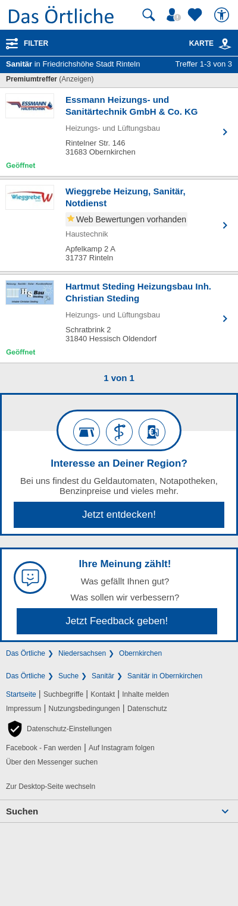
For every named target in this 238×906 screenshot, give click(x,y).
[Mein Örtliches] (175, 15)
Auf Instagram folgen (122, 748)
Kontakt (102, 694)
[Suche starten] (149, 15)
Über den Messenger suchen (52, 762)
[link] (225, 44)
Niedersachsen (82, 653)
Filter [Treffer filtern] (36, 43)
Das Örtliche (25, 653)
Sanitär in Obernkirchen (164, 676)
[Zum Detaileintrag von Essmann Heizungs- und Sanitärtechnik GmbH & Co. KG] (119, 132)
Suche (68, 676)
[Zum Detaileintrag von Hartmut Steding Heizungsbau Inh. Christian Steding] (119, 319)
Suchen (22, 811)
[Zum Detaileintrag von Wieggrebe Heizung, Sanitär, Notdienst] (119, 225)
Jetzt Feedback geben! (116, 621)
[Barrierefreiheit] (223, 15)
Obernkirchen (140, 653)
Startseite (21, 694)
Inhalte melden (145, 694)
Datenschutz (147, 708)
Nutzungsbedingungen (84, 708)
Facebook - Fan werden (44, 748)
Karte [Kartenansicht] (210, 43)
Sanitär (103, 676)
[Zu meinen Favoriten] (196, 15)
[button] (59, 729)
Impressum (23, 708)
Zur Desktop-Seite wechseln (50, 786)
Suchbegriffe (63, 694)
